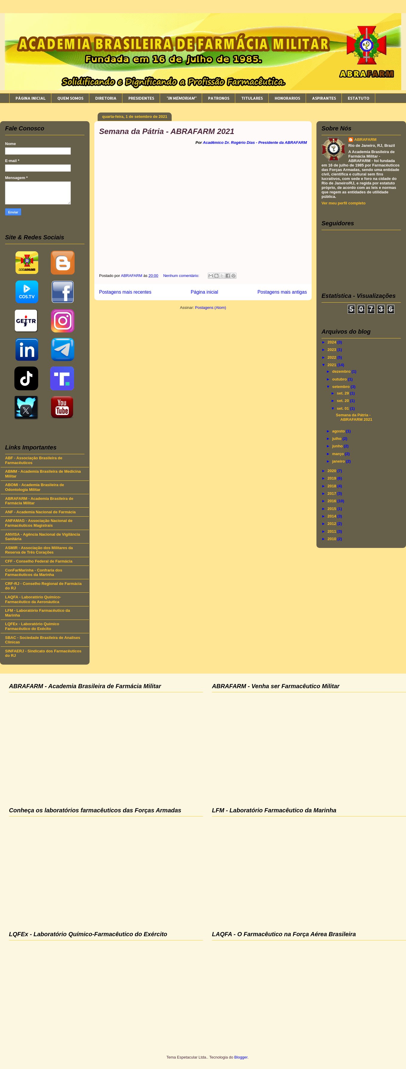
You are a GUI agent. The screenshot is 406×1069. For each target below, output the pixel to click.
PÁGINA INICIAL (30, 98)
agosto (339, 431)
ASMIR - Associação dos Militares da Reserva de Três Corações (39, 550)
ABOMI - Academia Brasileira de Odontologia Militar (34, 487)
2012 (332, 523)
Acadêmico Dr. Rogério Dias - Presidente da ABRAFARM (255, 142)
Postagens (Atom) (210, 307)
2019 (332, 478)
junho (338, 446)
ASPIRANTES (324, 98)
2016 (332, 501)
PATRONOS (218, 98)
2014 (332, 516)
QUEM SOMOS (70, 98)
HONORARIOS (287, 98)
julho (337, 438)
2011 (332, 531)
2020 (332, 471)
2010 (332, 539)
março (338, 454)
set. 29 (343, 393)
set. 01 (343, 408)
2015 (332, 508)
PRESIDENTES (141, 98)
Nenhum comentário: (181, 275)
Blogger (240, 1057)
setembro (341, 386)
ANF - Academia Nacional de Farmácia (40, 512)
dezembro (342, 371)
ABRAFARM (365, 139)
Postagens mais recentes (125, 292)
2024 (332, 342)
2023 (332, 349)
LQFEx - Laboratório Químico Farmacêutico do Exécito (32, 626)
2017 (332, 493)
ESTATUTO (358, 98)
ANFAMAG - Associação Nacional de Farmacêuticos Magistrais (39, 523)
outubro (340, 379)
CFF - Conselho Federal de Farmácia (38, 561)
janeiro (339, 461)
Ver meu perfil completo (343, 203)
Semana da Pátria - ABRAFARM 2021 (166, 131)
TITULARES (252, 98)
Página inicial (204, 292)
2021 (332, 365)
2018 (332, 486)
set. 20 (343, 400)
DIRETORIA (105, 98)
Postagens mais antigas (282, 292)
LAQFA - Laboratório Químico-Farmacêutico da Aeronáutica (33, 599)
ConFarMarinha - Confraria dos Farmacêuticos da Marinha (33, 572)
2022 (332, 357)
